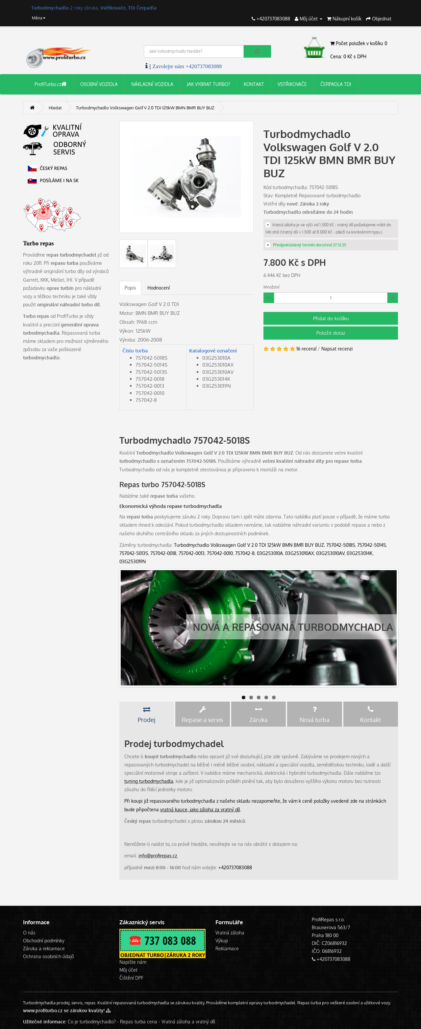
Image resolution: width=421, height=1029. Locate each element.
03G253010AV (330, 553)
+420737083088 (235, 867)
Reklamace (227, 948)
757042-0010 (220, 553)
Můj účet (128, 970)
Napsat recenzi (337, 348)
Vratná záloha (229, 932)
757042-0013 (192, 553)
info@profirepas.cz (157, 855)
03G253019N (132, 561)
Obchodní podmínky (43, 940)
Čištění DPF (131, 978)
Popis (130, 288)
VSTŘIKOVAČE (292, 84)
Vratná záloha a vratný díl (188, 1021)
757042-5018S (340, 545)
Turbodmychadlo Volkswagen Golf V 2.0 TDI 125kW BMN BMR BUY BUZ (249, 545)
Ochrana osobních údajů (48, 956)
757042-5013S (133, 553)
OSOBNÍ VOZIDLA (99, 84)
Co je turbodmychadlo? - (93, 1021)
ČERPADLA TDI (335, 84)
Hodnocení (158, 288)
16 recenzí (306, 348)
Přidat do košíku (331, 318)
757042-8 (245, 553)
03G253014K (359, 553)
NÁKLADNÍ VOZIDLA (152, 84)
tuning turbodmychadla (148, 781)
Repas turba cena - (140, 1021)
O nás (29, 932)
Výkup (221, 940)
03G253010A (270, 553)
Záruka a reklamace (44, 948)
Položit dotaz (330, 333)
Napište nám (132, 962)
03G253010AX (299, 553)
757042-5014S (371, 545)
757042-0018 (163, 553)
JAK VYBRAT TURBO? (208, 84)
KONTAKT (254, 84)
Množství (271, 287)
